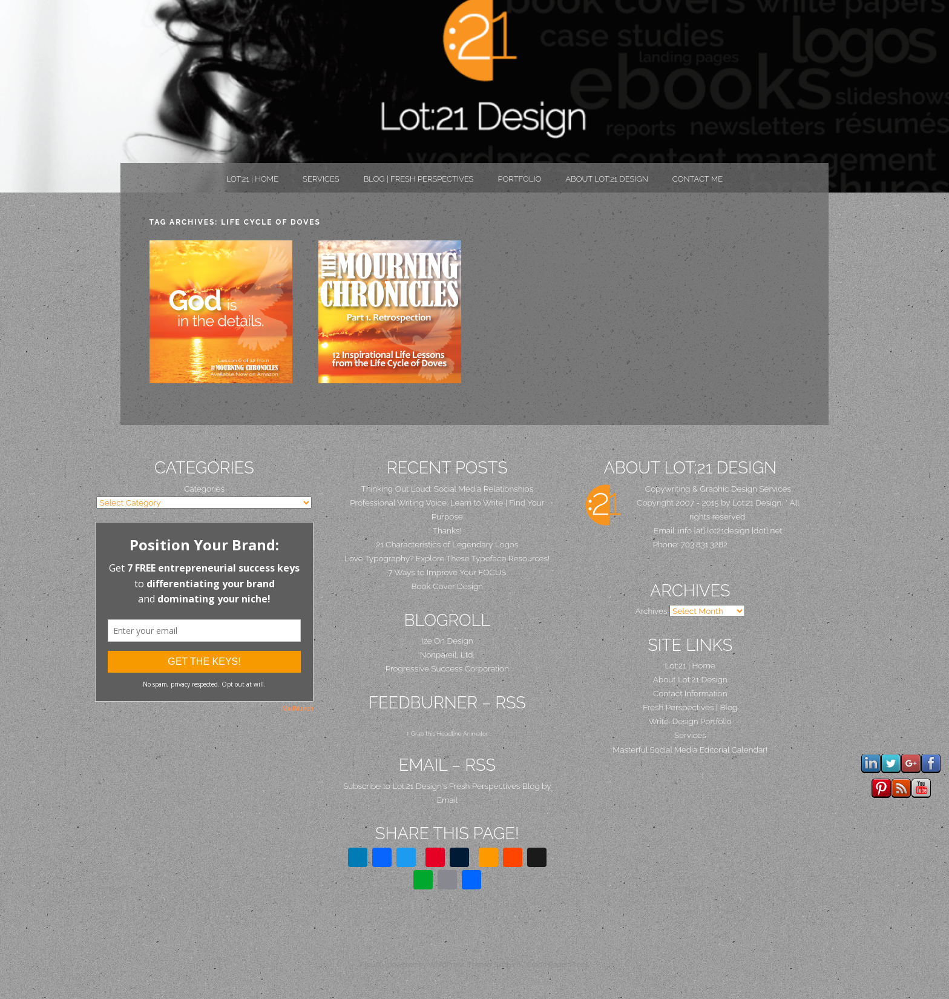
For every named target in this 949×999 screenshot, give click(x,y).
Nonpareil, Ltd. (447, 654)
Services (321, 178)
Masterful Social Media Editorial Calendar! (689, 749)
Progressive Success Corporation (447, 668)
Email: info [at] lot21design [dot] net (718, 530)
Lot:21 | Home (252, 178)
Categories (204, 488)
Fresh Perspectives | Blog (690, 707)
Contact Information (690, 693)
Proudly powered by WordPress (412, 964)
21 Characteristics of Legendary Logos (447, 544)
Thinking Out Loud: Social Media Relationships (447, 488)
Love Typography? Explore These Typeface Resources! (447, 558)
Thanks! (447, 530)
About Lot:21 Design (606, 178)
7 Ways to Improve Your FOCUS (447, 572)
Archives (651, 611)
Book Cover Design (448, 586)
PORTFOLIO (519, 178)
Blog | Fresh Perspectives (419, 178)
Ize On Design (447, 640)
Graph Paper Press (557, 964)
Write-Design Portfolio (690, 721)
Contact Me (697, 178)
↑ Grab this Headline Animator (447, 733)
